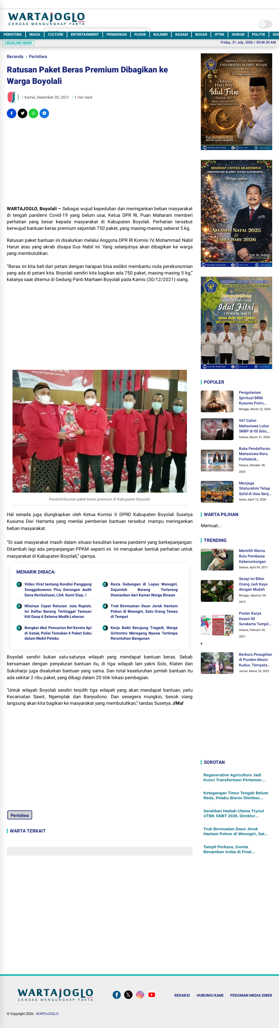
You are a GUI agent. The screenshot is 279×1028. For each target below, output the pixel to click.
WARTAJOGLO (47, 1014)
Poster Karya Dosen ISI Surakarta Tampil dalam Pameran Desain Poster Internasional (254, 619)
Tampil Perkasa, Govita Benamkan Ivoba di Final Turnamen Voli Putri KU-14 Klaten (236, 849)
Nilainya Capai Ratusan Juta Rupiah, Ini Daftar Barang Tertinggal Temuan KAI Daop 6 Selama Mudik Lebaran (58, 611)
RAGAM (181, 34)
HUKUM (238, 34)
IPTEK (219, 34)
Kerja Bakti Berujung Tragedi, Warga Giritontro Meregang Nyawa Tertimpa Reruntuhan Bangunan (144, 633)
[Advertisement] (99, 162)
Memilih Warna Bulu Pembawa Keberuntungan (252, 555)
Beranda (15, 56)
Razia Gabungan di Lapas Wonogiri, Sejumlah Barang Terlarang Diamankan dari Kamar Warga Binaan (144, 589)
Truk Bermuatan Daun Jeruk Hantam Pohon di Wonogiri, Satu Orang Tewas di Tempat (144, 611)
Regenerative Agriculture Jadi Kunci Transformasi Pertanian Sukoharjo (233, 777)
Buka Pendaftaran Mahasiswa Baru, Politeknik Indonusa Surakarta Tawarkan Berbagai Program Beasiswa (255, 454)
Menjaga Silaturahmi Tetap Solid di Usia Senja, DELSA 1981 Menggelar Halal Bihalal (255, 489)
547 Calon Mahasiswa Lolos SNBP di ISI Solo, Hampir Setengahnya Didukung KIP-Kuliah (254, 426)
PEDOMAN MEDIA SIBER (251, 995)
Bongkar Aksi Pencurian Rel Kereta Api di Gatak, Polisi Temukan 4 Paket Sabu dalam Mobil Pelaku (58, 633)
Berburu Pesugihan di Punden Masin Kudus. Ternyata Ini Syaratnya (255, 660)
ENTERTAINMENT (85, 34)
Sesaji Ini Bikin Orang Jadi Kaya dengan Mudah (253, 583)
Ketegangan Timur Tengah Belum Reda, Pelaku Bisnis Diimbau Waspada (236, 795)
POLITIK (258, 34)
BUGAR (201, 34)
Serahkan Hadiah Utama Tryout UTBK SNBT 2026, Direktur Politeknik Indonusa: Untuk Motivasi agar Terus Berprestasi (234, 813)
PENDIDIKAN (117, 34)
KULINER (160, 34)
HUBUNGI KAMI (210, 995)
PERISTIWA (13, 34)
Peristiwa (38, 56)
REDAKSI (182, 995)
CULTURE (55, 34)
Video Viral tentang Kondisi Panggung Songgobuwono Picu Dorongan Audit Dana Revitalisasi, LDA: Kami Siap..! (58, 589)
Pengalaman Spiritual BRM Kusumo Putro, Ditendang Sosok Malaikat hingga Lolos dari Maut (253, 398)
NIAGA (34, 34)
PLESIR (140, 34)
